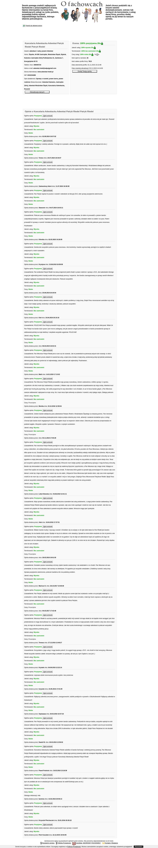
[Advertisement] (68, 34)
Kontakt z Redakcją (110, 843)
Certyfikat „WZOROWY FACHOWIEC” (86, 843)
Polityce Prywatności (74, 847)
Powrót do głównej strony (34, 26)
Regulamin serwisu (47, 843)
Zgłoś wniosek (47, 116)
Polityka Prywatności (63, 843)
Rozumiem (138, 847)
